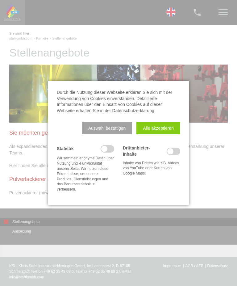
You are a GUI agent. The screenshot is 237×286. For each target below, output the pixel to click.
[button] (107, 128)
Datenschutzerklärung (133, 110)
